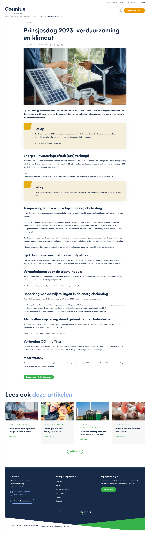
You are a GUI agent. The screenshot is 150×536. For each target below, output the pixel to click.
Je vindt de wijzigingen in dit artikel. (48, 146)
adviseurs (35, 369)
